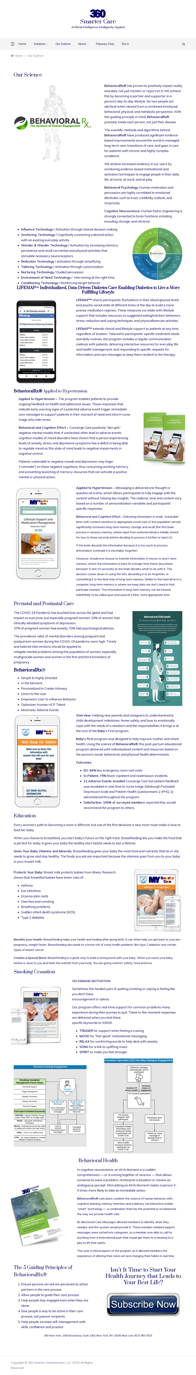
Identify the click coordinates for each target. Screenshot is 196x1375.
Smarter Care (98, 21)
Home (22, 44)
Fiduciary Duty (105, 44)
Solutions (41, 43)
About (83, 43)
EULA (125, 44)
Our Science (63, 44)
